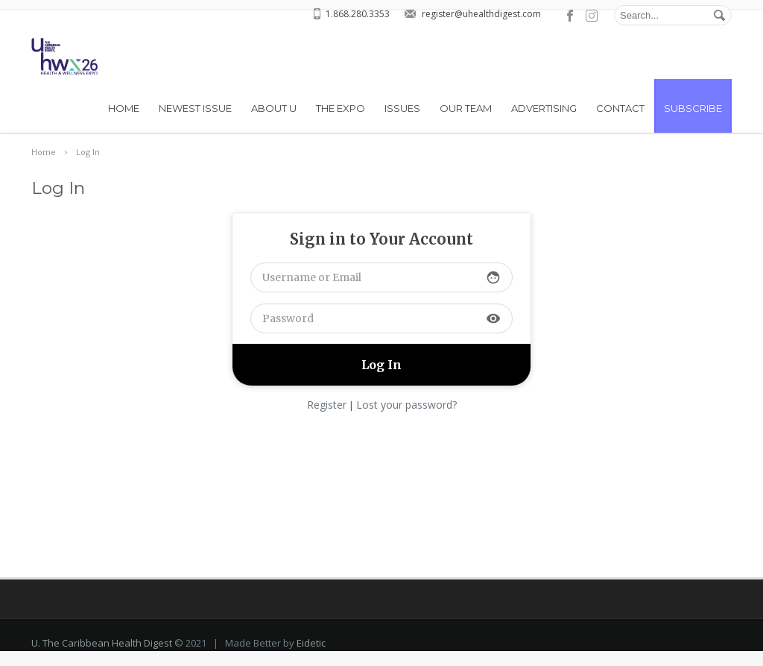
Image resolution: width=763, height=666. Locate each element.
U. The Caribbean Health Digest (101, 658)
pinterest (592, 16)
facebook (571, 16)
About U (274, 108)
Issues (402, 108)
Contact (620, 108)
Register (326, 405)
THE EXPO (340, 108)
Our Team (466, 108)
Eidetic (311, 658)
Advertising (544, 108)
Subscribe (693, 108)
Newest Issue (195, 108)
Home (123, 108)
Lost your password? (406, 405)
